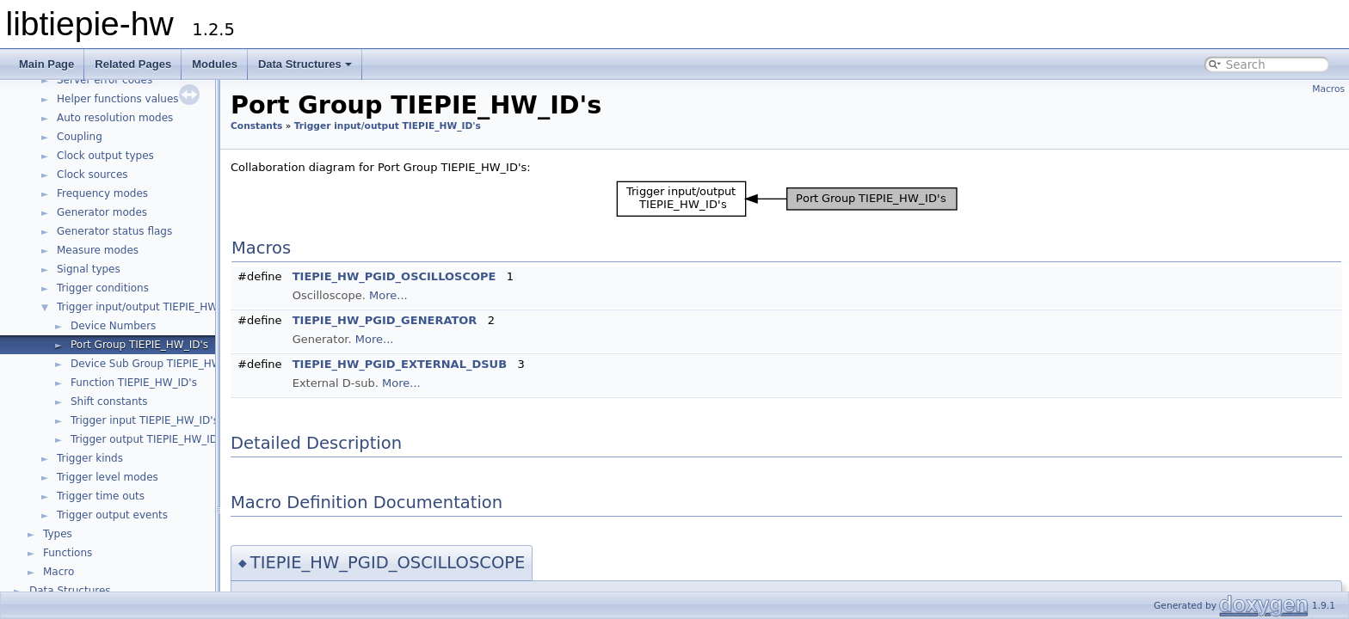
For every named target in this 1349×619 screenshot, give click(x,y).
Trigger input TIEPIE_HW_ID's (145, 420)
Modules (214, 64)
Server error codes (104, 80)
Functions (67, 553)
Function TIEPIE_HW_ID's (134, 383)
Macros (1328, 89)
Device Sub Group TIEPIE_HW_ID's (158, 364)
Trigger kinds (90, 458)
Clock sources (92, 175)
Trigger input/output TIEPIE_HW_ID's (150, 307)
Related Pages (133, 64)
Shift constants (109, 401)
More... (388, 295)
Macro (58, 572)
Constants (256, 126)
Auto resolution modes (115, 118)
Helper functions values (118, 99)
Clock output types (105, 156)
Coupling (79, 137)
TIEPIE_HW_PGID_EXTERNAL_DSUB (400, 364)
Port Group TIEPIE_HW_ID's (139, 345)
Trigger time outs (101, 496)
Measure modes (98, 250)
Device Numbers (113, 326)
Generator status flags (114, 231)
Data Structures (305, 64)
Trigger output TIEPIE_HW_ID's (148, 439)
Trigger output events (112, 515)
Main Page (46, 64)
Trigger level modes (107, 477)
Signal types (88, 269)
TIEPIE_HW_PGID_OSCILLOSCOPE (394, 276)
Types (57, 534)
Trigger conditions (103, 288)
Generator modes (102, 212)
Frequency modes (102, 193)
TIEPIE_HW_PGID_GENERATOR (385, 320)
